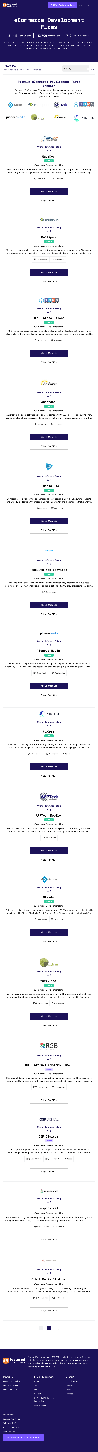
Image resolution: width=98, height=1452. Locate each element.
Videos (66, 753)
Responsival (48, 1208)
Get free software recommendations (23, 1437)
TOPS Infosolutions (48, 318)
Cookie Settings (40, 1405)
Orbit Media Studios (48, 1279)
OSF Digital (48, 1137)
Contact (37, 1394)
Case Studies (40, 178)
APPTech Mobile (48, 815)
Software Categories (11, 1381)
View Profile (49, 200)
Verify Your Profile (10, 1423)
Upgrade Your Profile (11, 1419)
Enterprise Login (9, 1431)
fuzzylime (48, 981)
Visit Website (49, 191)
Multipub (48, 237)
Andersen (48, 402)
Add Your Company (11, 1427)
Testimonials (57, 178)
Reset (93, 69)
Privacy (37, 1389)
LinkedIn (69, 1385)
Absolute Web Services (48, 570)
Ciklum (48, 732)
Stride (48, 897)
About (36, 1381)
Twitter (68, 1389)
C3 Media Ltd (48, 486)
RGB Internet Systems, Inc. (48, 1065)
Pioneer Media (48, 651)
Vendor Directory (10, 1389)
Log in (81, 5)
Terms (36, 1385)
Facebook (70, 1394)
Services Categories (11, 1385)
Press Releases (72, 1381)
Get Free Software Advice (63, 5)
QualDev (48, 156)
